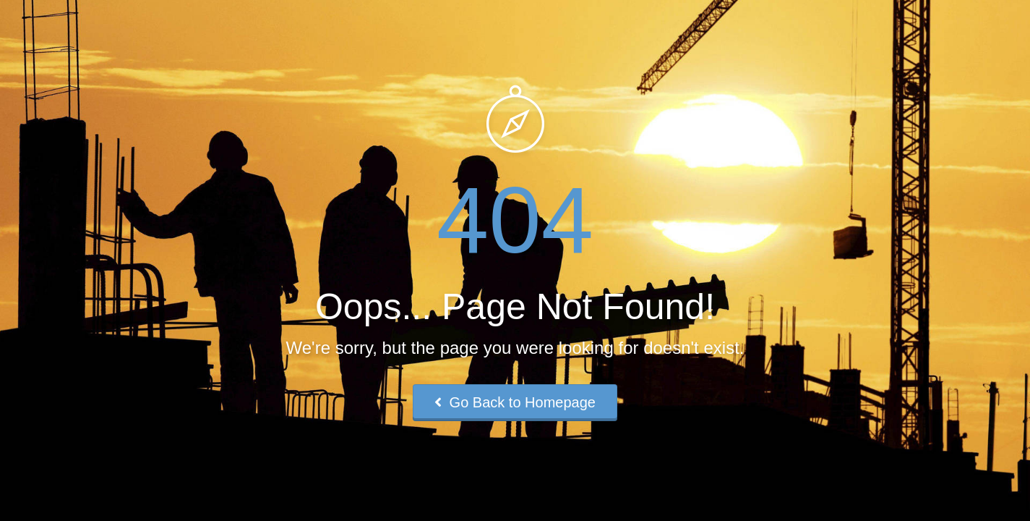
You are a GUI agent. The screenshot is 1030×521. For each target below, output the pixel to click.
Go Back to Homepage (515, 402)
